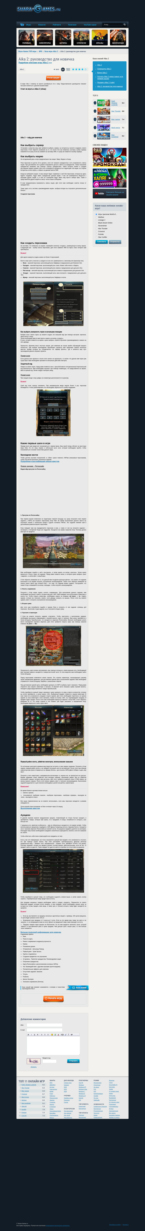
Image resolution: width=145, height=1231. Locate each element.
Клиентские (82, 1106)
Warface (101, 217)
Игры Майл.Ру (113, 1084)
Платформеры (54, 1115)
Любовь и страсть (114, 1117)
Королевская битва (55, 1111)
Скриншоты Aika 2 (104, 69)
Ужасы (52, 1109)
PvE (95, 1089)
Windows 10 (82, 1095)
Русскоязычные (98, 1111)
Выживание (112, 1098)
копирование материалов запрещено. (58, 1225)
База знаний (81, 987)
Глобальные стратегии (100, 1106)
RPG (51, 1082)
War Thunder (116, 111)
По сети (96, 1098)
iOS (80, 1100)
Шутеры (52, 1087)
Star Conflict (102, 237)
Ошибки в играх (68, 1098)
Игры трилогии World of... (107, 214)
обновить (34, 1067)
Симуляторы (53, 1089)
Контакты (126, 1225)
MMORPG (52, 1085)
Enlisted (23, 1112)
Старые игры (67, 1082)
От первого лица (114, 1091)
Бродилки (112, 1087)
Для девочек (67, 1113)
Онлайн (96, 1095)
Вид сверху (112, 1113)
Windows (81, 1085)
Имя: (22, 1025)
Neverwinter (102, 226)
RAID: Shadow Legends (28, 1085)
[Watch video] (110, 157)
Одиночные (97, 1085)
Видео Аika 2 (102, 73)
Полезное (67, 1100)
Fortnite (101, 234)
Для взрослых (68, 1117)
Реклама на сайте (115, 1225)
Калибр (23, 1109)
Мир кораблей (114, 136)
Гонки (51, 1093)
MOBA (51, 1091)
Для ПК (81, 1082)
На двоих (96, 1087)
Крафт (111, 1093)
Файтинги (52, 1095)
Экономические (113, 1111)
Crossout (101, 231)
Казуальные (112, 1100)
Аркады (52, 1104)
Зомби (111, 1089)
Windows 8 (82, 1093)
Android (81, 1098)
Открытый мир (98, 1117)
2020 (65, 1091)
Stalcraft (24, 1106)
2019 (65, 1089)
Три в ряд (96, 1113)
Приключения (54, 1098)
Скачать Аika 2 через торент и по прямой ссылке (110, 78)
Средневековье (113, 1106)
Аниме (95, 1115)
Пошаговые (112, 1104)
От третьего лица (114, 1102)
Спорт (111, 1082)
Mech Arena (115, 128)
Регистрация (53, 77)
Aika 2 (22, 69)
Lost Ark (23, 1115)
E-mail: (23, 1030)
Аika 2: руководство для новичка (110, 86)
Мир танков (115, 119)
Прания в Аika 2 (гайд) (106, 82)
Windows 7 (82, 1091)
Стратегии (53, 1106)
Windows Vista (83, 1089)
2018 (65, 1087)
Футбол (111, 1108)
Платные (81, 1115)
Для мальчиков (68, 1111)
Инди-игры (112, 1095)
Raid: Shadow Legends (114, 103)
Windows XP (82, 1087)
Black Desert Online (105, 223)
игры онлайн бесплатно (38, 8)
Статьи (66, 1102)
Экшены (52, 1100)
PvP (95, 1091)
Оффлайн (96, 1100)
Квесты (52, 1117)
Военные (111, 1080)
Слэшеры (52, 1102)
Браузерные (82, 1108)
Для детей (67, 1115)
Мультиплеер (97, 1082)
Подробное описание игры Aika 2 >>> (35, 63)
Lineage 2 (101, 220)
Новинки (66, 1085)
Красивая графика (114, 1115)
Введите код (46, 1058)
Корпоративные (98, 1093)
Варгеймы (52, 1113)
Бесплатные (82, 1117)
